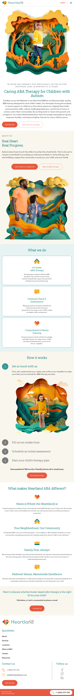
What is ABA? (7, 649)
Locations (6, 645)
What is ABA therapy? (51, 167)
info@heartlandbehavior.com (17, 675)
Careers (5, 654)
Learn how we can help (31, 124)
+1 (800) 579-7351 (13, 670)
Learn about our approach (24, 166)
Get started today (37, 476)
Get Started (10, 124)
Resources (6, 658)
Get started (10, 683)
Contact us (37, 609)
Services (5, 641)
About (4, 637)
